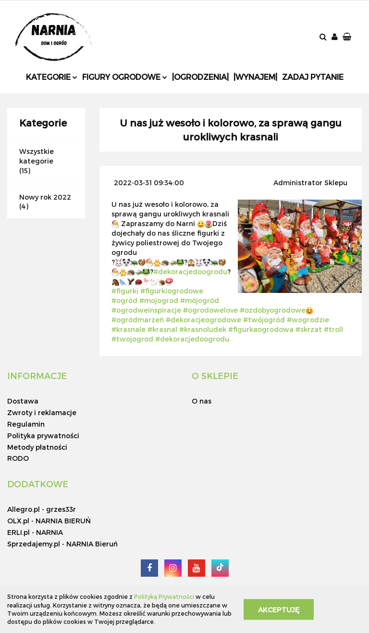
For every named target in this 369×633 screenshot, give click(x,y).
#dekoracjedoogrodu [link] (190, 271)
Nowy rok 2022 (45, 197)
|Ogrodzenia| (200, 76)
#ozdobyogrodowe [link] (273, 310)
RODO (18, 458)
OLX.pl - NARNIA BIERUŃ (49, 521)
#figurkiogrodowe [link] (171, 291)
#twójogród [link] (264, 320)
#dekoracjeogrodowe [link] (203, 320)
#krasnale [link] (128, 329)
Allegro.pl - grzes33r (41, 509)
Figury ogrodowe (124, 76)
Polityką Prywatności (164, 596)
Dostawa (22, 401)
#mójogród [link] (199, 300)
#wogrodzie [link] (308, 320)
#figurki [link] (124, 291)
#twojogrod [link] (132, 339)
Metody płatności (37, 447)
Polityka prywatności (43, 435)
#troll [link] (333, 329)
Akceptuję (278, 609)
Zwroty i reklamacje (41, 412)
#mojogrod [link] (158, 300)
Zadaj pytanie (313, 76)
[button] (348, 37)
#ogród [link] (124, 300)
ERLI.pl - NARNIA (35, 532)
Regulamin (26, 424)
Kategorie (51, 76)
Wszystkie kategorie (36, 156)
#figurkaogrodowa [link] (261, 329)
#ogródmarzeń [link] (137, 320)
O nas (201, 401)
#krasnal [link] (162, 329)
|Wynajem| (255, 76)
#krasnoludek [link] (202, 329)
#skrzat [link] (308, 329)
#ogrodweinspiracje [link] (146, 310)
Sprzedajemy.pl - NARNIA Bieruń (62, 544)
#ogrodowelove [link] (210, 310)
